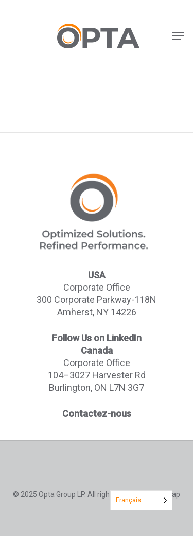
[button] (178, 36)
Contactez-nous (96, 413)
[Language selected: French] (141, 500)
